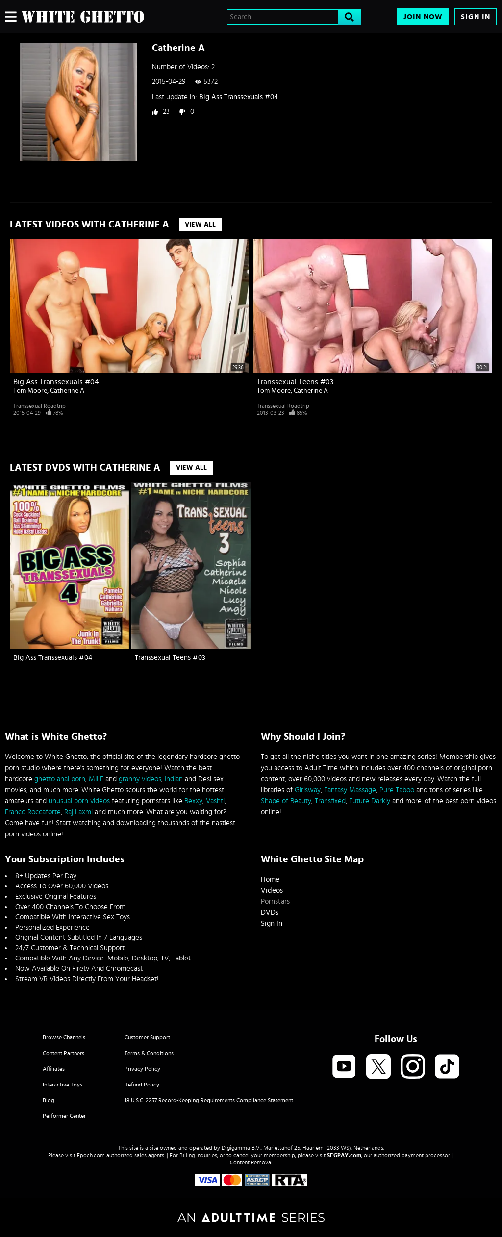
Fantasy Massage (350, 790)
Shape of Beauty (286, 801)
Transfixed (330, 801)
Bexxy (193, 801)
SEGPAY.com (344, 1155)
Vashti (215, 801)
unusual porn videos (79, 801)
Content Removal (251, 1162)
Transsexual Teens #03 (295, 382)
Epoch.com (91, 1155)
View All (200, 224)
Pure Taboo (396, 790)
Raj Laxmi (78, 812)
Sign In (475, 17)
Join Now (423, 17)
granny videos (140, 779)
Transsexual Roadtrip (39, 406)
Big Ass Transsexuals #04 (238, 97)
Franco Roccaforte (33, 812)
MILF (96, 779)
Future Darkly (369, 801)
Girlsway (308, 790)
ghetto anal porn (59, 779)
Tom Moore (30, 390)
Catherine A (67, 390)
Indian (174, 779)
